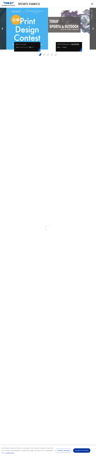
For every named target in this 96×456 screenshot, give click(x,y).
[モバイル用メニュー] (92, 4)
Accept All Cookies (82, 450)
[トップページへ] (8, 3)
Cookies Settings (63, 450)
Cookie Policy (9, 453)
